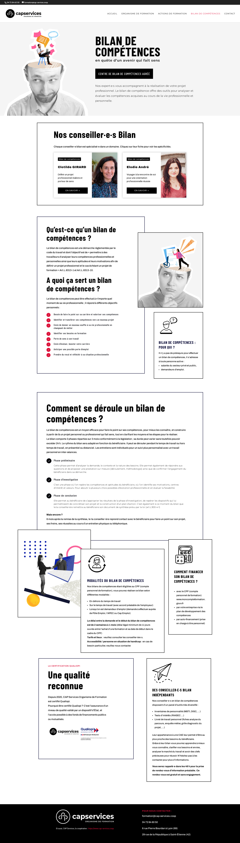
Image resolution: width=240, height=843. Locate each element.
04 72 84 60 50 (13, 2)
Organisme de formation (137, 13)
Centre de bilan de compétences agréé (124, 74)
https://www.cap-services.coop (101, 828)
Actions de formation (172, 13)
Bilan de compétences (205, 13)
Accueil (112, 13)
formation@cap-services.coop (159, 816)
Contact (229, 13)
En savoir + (73, 190)
